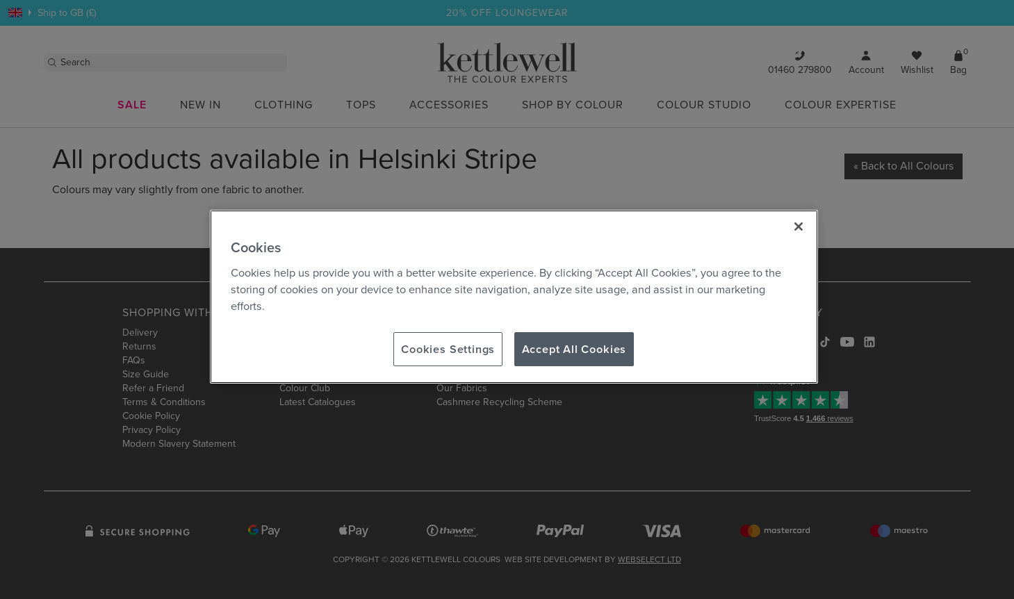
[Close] (798, 226)
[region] (514, 297)
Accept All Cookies (574, 348)
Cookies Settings (448, 348)
